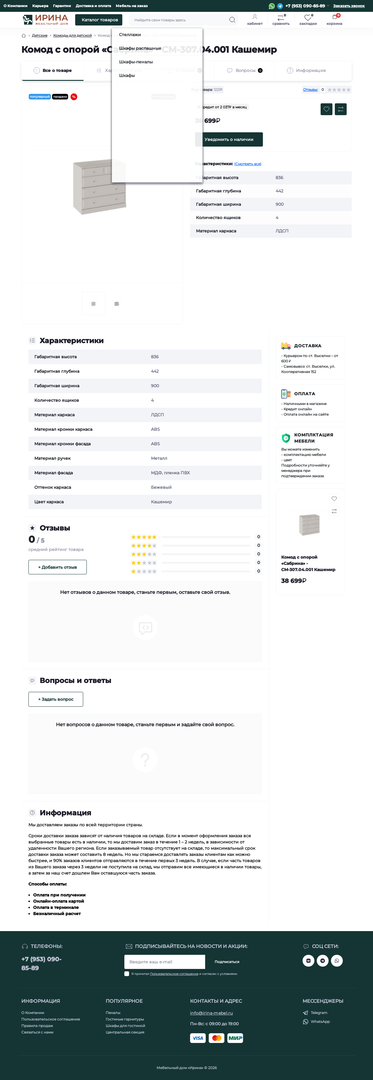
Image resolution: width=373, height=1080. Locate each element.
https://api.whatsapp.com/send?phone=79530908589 (337, 960)
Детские (39, 35)
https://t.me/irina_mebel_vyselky (322, 960)
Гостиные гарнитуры (125, 1019)
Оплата (304, 393)
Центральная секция (125, 1032)
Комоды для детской (72, 35)
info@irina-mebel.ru (211, 1013)
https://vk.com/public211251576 (308, 960)
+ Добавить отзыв (57, 567)
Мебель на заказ (132, 6)
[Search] (232, 19)
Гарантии (62, 6)
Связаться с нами (37, 1032)
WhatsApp (320, 1021)
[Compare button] (341, 109)
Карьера (40, 6)
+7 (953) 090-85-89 (41, 964)
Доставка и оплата (93, 6)
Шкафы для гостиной (125, 1025)
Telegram (319, 1012)
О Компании (16, 6)
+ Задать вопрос (55, 699)
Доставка (307, 345)
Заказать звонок (349, 6)
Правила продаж (37, 1025)
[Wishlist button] (326, 109)
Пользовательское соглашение (174, 974)
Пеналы (113, 1012)
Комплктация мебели (313, 438)
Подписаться (227, 962)
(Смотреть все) (247, 164)
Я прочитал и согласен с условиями (184, 974)
